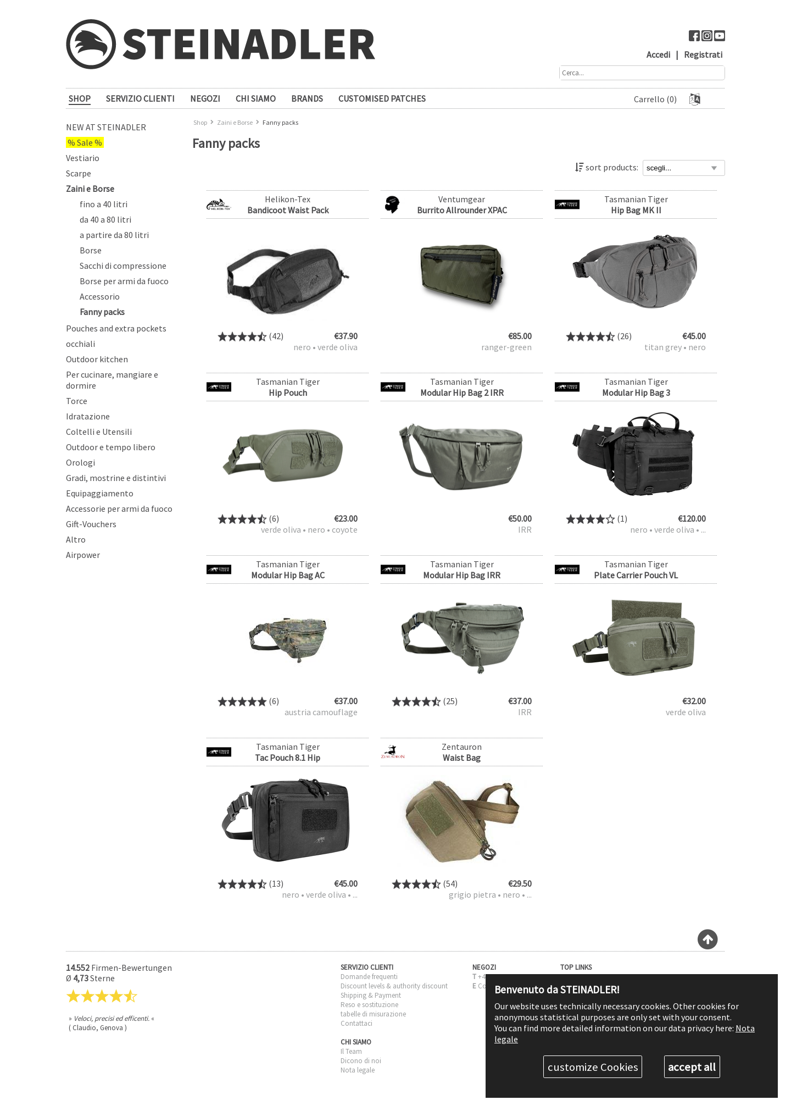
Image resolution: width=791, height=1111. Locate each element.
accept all (692, 1067)
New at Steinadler (106, 126)
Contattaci (356, 1023)
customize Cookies (593, 1067)
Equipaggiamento (99, 493)
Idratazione (88, 416)
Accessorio (100, 296)
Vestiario (82, 157)
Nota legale (358, 1070)
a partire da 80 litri (114, 234)
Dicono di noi (361, 1060)
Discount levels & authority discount (394, 986)
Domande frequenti (369, 976)
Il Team (351, 1051)
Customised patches (382, 98)
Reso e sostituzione (369, 1004)
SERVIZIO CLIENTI (140, 98)
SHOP (80, 98)
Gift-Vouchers (91, 523)
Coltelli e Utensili (99, 431)
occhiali (80, 343)
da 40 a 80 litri (105, 219)
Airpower (83, 554)
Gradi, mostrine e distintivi (116, 477)
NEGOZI (205, 98)
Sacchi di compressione (123, 265)
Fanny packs (102, 311)
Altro (76, 539)
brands (307, 98)
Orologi (80, 462)
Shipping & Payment (371, 995)
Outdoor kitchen (97, 358)
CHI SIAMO (256, 98)
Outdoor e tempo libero (110, 446)
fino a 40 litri (103, 203)
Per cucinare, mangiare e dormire (112, 380)
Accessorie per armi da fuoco (119, 508)
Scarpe (78, 173)
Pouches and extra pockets (116, 328)
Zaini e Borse (90, 188)
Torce (76, 400)
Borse (91, 250)
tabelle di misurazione (373, 1014)
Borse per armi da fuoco (124, 280)
